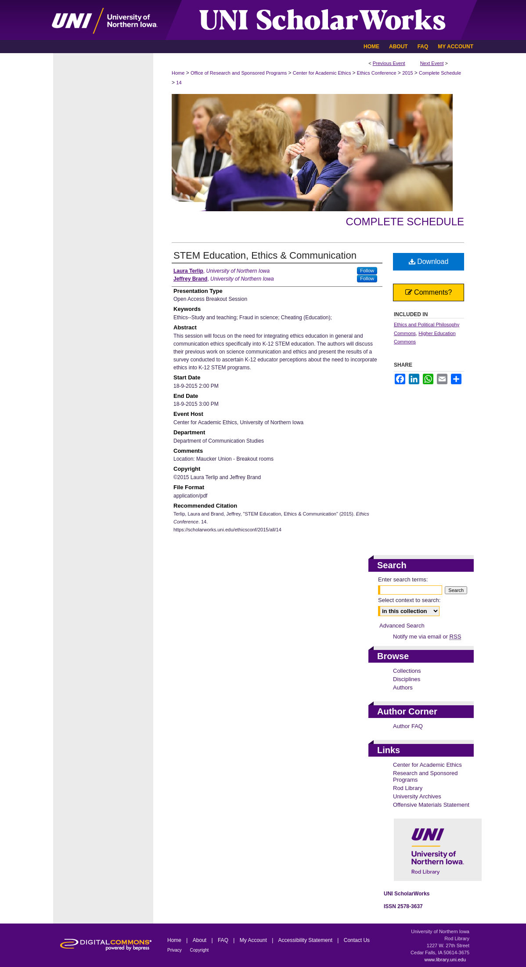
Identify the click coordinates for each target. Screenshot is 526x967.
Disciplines (406, 679)
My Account (254, 940)
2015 (408, 73)
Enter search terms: (403, 579)
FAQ (224, 940)
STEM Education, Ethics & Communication (265, 255)
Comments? (428, 292)
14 (178, 82)
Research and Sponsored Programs (425, 776)
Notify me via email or (427, 636)
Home (178, 73)
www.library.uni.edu (445, 959)
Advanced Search (402, 625)
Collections (407, 671)
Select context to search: (409, 600)
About (200, 940)
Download (429, 261)
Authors (403, 687)
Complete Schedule (440, 73)
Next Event (432, 63)
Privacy (175, 950)
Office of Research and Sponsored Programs (239, 73)
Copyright (199, 950)
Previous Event (389, 63)
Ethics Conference (377, 73)
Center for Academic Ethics (323, 73)
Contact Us (357, 940)
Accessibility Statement (306, 940)
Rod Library (407, 788)
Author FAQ (408, 726)
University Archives (417, 796)
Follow (367, 270)
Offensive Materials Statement (431, 804)
